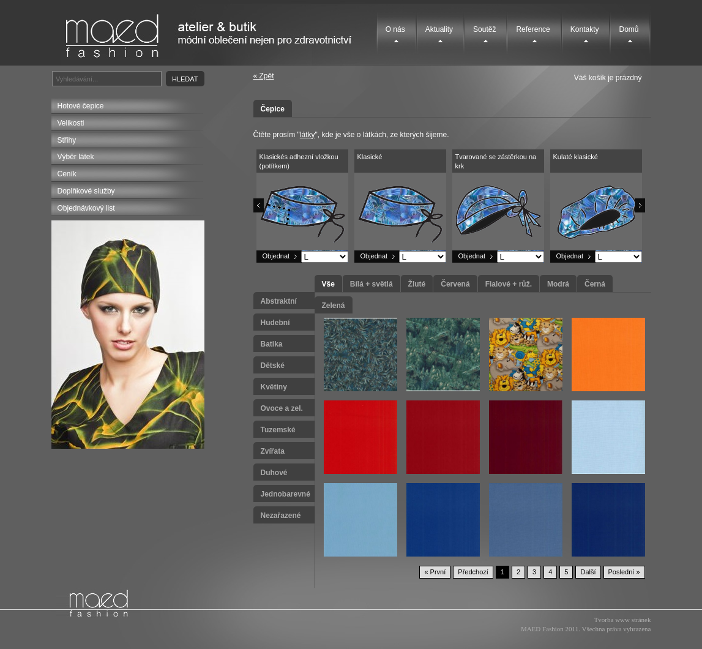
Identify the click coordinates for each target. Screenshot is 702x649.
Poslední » (624, 572)
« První (435, 572)
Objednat (276, 256)
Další (588, 572)
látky (307, 134)
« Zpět (263, 76)
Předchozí (473, 572)
